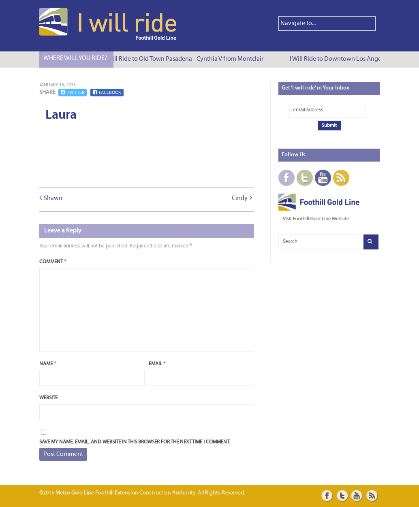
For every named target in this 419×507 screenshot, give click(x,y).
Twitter (72, 92)
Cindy (240, 198)
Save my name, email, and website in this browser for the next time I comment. (134, 442)
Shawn (53, 198)
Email (157, 363)
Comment (52, 261)
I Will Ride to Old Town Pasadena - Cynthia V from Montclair (185, 59)
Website (48, 397)
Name (47, 363)
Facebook (107, 92)
